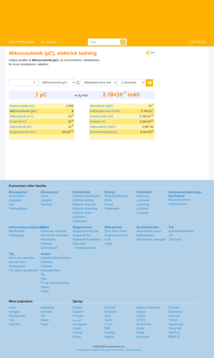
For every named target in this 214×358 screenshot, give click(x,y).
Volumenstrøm (177, 204)
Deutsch (109, 307)
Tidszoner (174, 239)
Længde (46, 200)
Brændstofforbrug (115, 196)
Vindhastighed (18, 208)
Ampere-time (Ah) (101, 116)
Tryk (43, 278)
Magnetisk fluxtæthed (87, 239)
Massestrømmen (179, 199)
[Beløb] (23, 82)
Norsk (140, 328)
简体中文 (174, 332)
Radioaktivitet (145, 235)
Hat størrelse (17, 262)
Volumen (46, 204)
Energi (108, 204)
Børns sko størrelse (21, 257)
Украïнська (175, 324)
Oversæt (46, 266)
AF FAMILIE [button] (48, 42)
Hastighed (15, 200)
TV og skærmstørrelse (55, 283)
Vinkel (45, 291)
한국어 (140, 320)
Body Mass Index (115, 231)
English (77, 307)
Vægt (107, 243)
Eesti (107, 316)
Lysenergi (142, 204)
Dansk (77, 336)
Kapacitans (80, 221)
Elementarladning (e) (103, 132)
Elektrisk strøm (82, 212)
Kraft (107, 239)
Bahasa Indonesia (148, 307)
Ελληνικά (110, 311)
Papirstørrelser (50, 270)
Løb (11, 204)
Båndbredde (17, 231)
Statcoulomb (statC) (103, 126)
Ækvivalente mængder (151, 239)
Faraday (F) (97, 121)
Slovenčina (175, 311)
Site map (104, 350)
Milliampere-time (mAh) (105, 111)
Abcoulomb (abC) (101, 106)
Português (143, 336)
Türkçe (172, 320)
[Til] (98, 82)
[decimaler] (131, 82)
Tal (43, 274)
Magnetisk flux (82, 235)
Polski (140, 332)
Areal (44, 196)
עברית (108, 324)
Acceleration (17, 196)
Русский (173, 307)
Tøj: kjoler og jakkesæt (23, 270)
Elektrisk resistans (84, 204)
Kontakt (94, 350)
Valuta (45, 287)
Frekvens (47, 262)
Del (150, 53)
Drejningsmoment (115, 235)
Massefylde (48, 239)
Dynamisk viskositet (53, 231)
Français (78, 316)
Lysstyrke (142, 212)
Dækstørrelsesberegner (56, 257)
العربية (77, 320)
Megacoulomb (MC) (23, 132)
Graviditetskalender (181, 231)
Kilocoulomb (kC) (21, 126)
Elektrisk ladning (83, 200)
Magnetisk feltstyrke (86, 231)
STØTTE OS (197, 42)
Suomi (108, 320)
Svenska (174, 316)
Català (77, 328)
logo (107, 19)
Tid (170, 235)
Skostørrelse (17, 266)
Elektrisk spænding (85, 208)
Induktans (79, 217)
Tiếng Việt (175, 328)
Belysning (142, 196)
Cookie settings (133, 350)
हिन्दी (107, 328)
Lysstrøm (142, 208)
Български (80, 324)
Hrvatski (109, 332)
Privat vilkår (117, 350)
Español (78, 311)
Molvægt (46, 243)
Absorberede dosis (148, 231)
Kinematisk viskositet (54, 235)
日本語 (140, 316)
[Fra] (57, 82)
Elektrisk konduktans (86, 196)
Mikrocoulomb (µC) (23, 111)
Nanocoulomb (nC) (22, 106)
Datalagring (16, 235)
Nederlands (144, 324)
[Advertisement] (128, 68)
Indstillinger (82, 350)
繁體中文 (174, 336)
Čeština (78, 332)
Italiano (141, 311)
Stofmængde (49, 247)
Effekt (108, 200)
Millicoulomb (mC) (21, 116)
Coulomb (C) (18, 121)
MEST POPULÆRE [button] (21, 42)
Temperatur (111, 208)
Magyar (109, 336)
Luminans (142, 200)
